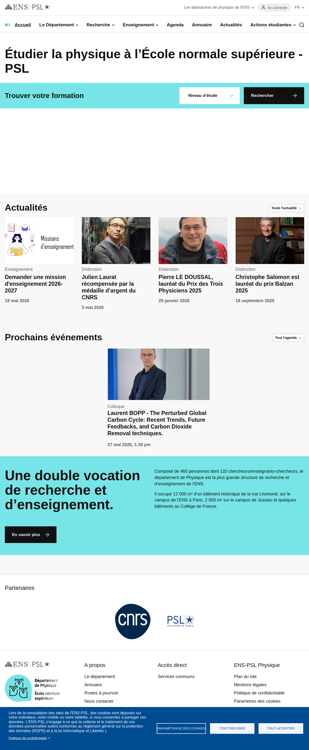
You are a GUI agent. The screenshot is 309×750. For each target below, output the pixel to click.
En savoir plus (26, 534)
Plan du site (245, 676)
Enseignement (138, 24)
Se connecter (277, 8)
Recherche (98, 24)
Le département (99, 676)
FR (297, 7)
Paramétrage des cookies (181, 728)
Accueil (23, 24)
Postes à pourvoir (101, 693)
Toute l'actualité (284, 208)
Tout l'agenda (286, 338)
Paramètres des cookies (257, 701)
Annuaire (202, 24)
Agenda (175, 24)
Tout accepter (281, 728)
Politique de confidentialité (28, 738)
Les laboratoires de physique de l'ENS (217, 7)
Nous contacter (99, 701)
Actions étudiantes (270, 24)
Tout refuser (232, 728)
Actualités (231, 24)
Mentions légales (250, 684)
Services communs (176, 676)
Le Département (56, 24)
